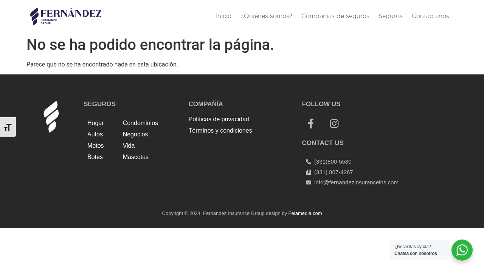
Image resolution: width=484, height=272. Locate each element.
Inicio (223, 16)
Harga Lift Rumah (234, 156)
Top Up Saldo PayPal (216, 147)
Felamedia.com (305, 213)
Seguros (391, 16)
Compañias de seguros (335, 16)
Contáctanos (430, 16)
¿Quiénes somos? (266, 16)
